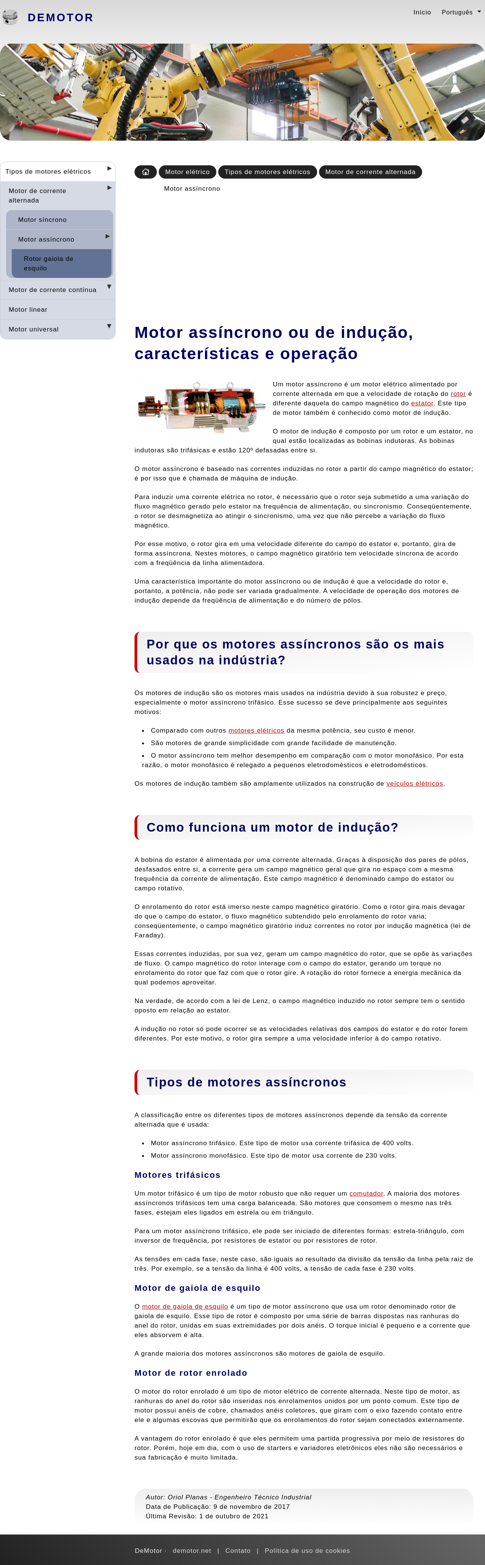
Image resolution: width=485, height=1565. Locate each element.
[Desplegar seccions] (106, 170)
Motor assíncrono (46, 239)
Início (422, 12)
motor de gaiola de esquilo (185, 1306)
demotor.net (192, 1550)
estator (422, 403)
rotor (458, 393)
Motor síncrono (42, 219)
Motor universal (34, 329)
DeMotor (61, 17)
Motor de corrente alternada (37, 195)
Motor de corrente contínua (53, 290)
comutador (366, 1193)
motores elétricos (256, 730)
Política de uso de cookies (307, 1550)
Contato (238, 1550)
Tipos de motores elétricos (48, 171)
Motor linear (28, 309)
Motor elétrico (187, 172)
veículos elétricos (414, 783)
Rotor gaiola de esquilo (49, 263)
